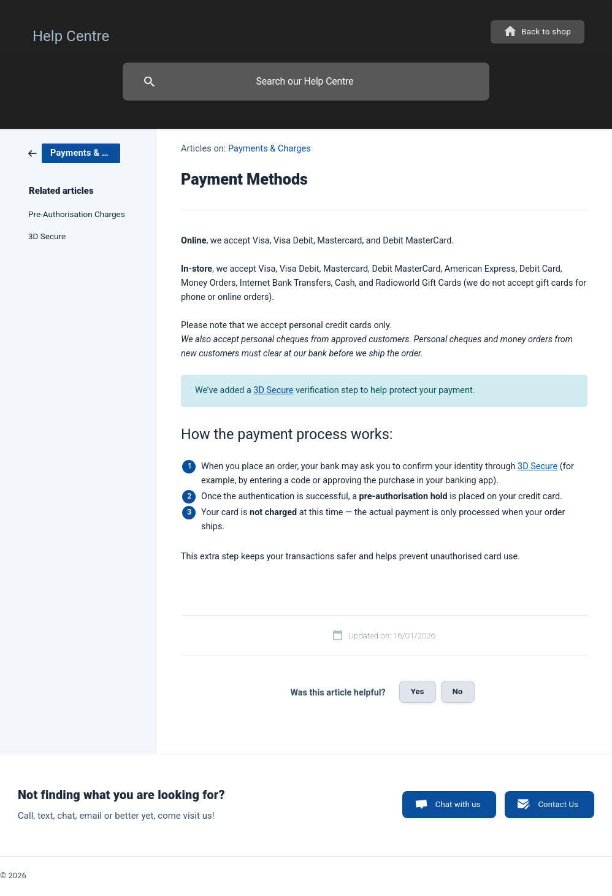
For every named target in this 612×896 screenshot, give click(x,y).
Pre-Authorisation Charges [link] (76, 214)
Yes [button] (417, 691)
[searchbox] (306, 82)
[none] (71, 33)
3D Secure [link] (47, 236)
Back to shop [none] (546, 31)
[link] (74, 152)
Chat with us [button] (458, 804)
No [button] (458, 691)
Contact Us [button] (558, 804)
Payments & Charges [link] (269, 149)
